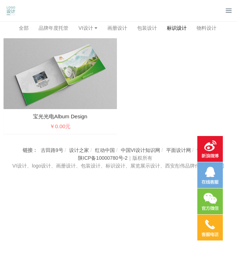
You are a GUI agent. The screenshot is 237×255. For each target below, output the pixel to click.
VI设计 (85, 28)
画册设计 (117, 28)
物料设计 (206, 28)
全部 (24, 28)
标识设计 (177, 28)
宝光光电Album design (60, 116)
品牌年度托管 (53, 28)
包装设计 (147, 28)
